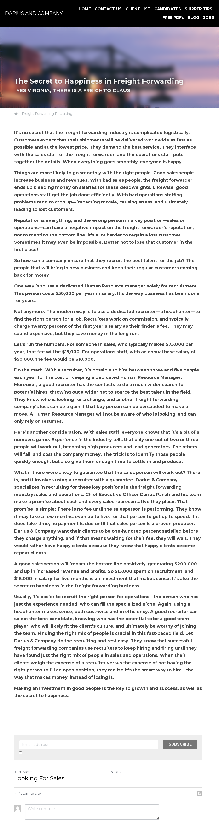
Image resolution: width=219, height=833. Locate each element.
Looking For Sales (39, 763)
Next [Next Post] (117, 757)
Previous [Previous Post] (23, 757)
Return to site (27, 779)
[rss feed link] (202, 779)
